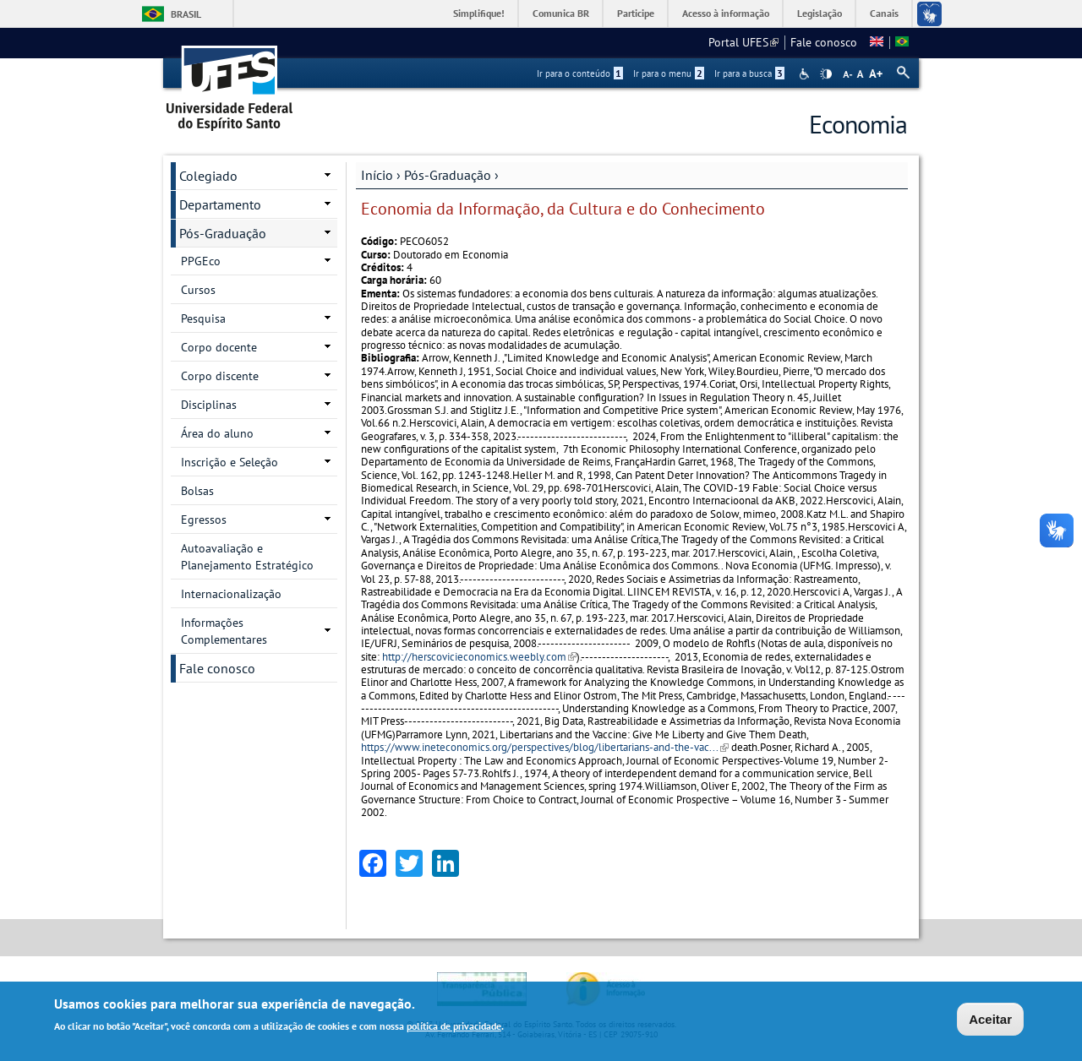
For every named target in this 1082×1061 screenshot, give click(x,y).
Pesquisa (203, 318)
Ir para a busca (749, 73)
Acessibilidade (806, 73)
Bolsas (197, 490)
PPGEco (201, 261)
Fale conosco (823, 42)
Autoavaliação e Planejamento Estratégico (247, 557)
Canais (884, 13)
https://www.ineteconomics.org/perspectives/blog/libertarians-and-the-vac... (545, 747)
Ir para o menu (668, 73)
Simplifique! (479, 13)
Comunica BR (561, 13)
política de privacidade (454, 1026)
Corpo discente (220, 376)
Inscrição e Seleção (229, 462)
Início (377, 174)
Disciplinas (209, 404)
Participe (635, 13)
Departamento (220, 204)
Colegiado (208, 175)
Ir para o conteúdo (580, 73)
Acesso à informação (725, 13)
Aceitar (990, 1019)
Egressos (204, 519)
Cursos (198, 289)
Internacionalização (231, 593)
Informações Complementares (224, 631)
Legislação (819, 13)
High (826, 74)
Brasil (186, 14)
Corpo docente (219, 347)
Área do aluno (217, 433)
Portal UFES (743, 42)
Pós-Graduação (447, 174)
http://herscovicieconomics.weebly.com (479, 657)
